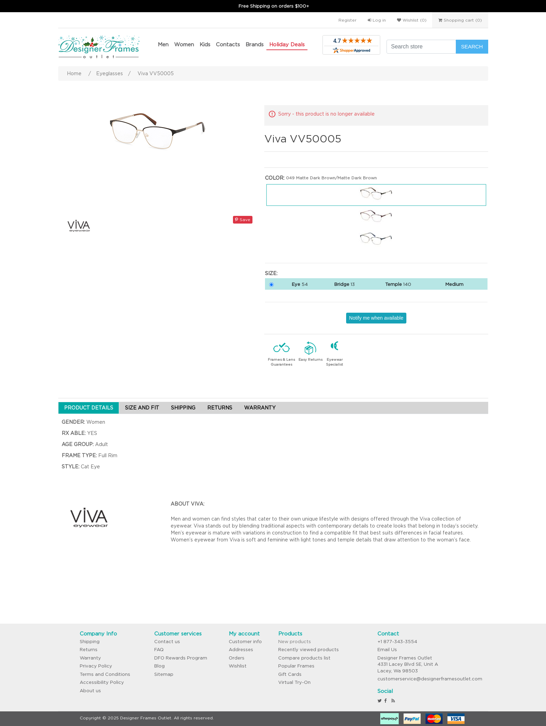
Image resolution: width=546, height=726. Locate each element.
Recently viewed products (308, 649)
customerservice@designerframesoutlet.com (429, 678)
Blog (159, 666)
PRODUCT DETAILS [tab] (88, 408)
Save (242, 219)
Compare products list (304, 658)
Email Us (387, 649)
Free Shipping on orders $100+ (274, 6)
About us (90, 690)
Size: (271, 273)
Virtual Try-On (294, 682)
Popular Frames (296, 666)
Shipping (90, 641)
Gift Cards (290, 674)
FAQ (159, 649)
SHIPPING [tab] (183, 408)
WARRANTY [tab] (259, 408)
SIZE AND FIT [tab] (142, 408)
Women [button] (184, 44)
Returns (89, 649)
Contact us (167, 641)
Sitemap (163, 674)
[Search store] (421, 47)
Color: (274, 178)
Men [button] (163, 44)
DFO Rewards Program (180, 658)
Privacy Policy (96, 666)
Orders (236, 658)
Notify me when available (376, 318)
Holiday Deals (287, 44)
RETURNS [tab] (219, 408)
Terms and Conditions (105, 674)
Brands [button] (254, 44)
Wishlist (238, 666)
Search (472, 46)
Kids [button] (205, 44)
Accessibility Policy (102, 682)
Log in (377, 20)
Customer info (245, 641)
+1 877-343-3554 (397, 641)
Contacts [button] (228, 44)
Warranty (90, 658)
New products (294, 641)
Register (347, 20)
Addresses (241, 649)
